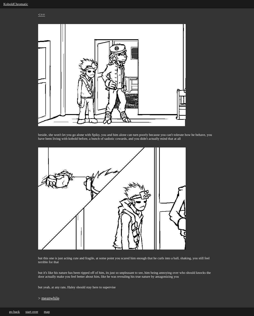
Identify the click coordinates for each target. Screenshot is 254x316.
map (47, 312)
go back (14, 312)
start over (31, 312)
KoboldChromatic (15, 4)
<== (41, 14)
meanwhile (50, 298)
